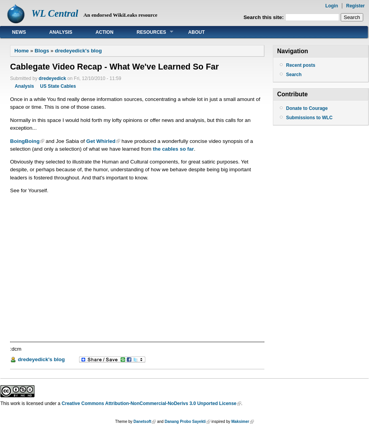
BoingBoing (25, 141)
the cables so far (173, 149)
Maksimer (240, 421)
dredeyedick (52, 78)
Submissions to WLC (309, 117)
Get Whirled (100, 141)
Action (105, 32)
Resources (149, 32)
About (196, 32)
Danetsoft (142, 421)
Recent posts (300, 65)
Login (331, 6)
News (19, 32)
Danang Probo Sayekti (185, 421)
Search (294, 74)
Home (21, 51)
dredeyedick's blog (78, 51)
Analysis (60, 32)
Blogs (41, 51)
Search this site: (264, 17)
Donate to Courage (307, 108)
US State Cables (58, 86)
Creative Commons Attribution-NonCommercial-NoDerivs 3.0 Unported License (149, 403)
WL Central (54, 13)
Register (355, 6)
